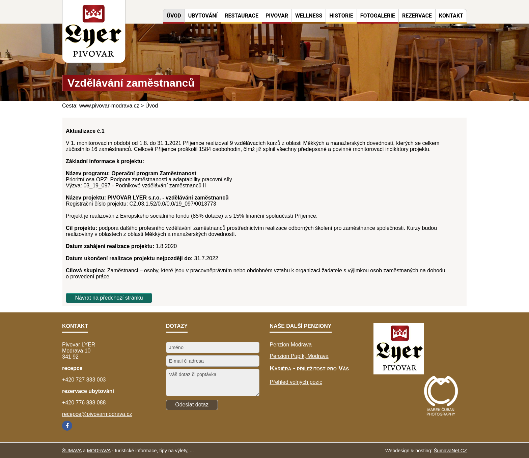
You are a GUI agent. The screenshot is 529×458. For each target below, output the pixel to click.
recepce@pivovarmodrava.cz (97, 414)
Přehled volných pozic (296, 382)
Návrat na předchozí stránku (109, 298)
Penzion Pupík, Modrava (299, 356)
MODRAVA (99, 450)
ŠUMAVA (72, 450)
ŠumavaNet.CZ (450, 450)
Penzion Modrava (291, 344)
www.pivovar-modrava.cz (109, 106)
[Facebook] (67, 426)
